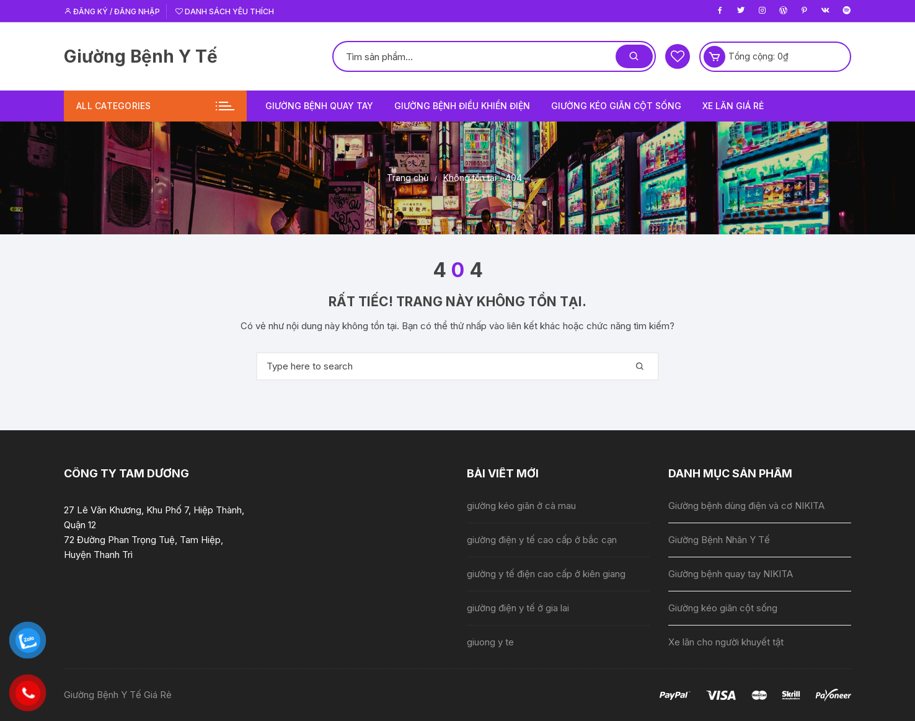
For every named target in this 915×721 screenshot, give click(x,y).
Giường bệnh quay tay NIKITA (730, 574)
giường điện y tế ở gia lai (518, 608)
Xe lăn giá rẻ (733, 105)
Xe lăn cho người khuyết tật (726, 642)
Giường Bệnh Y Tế (141, 56)
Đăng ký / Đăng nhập (112, 11)
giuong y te (490, 642)
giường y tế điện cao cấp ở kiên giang (546, 574)
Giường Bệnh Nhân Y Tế (719, 540)
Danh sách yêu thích (224, 11)
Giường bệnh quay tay (319, 105)
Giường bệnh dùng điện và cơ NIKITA (746, 505)
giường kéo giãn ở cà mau (521, 505)
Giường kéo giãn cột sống (616, 105)
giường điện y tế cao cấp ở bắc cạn (542, 540)
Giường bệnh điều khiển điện (462, 105)
